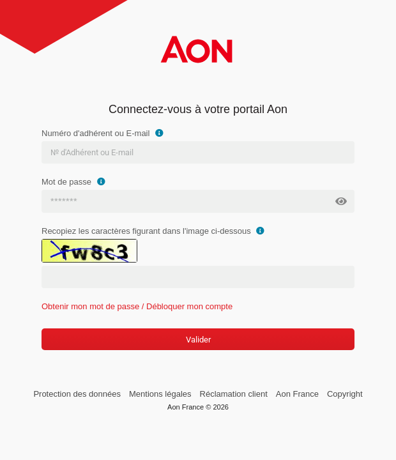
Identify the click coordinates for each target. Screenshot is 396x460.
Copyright (345, 394)
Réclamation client (234, 394)
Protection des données (77, 394)
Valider (198, 339)
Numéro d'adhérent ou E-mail (104, 133)
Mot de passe (75, 182)
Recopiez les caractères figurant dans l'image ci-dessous (155, 231)
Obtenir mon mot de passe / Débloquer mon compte (137, 306)
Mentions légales (160, 394)
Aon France (297, 394)
